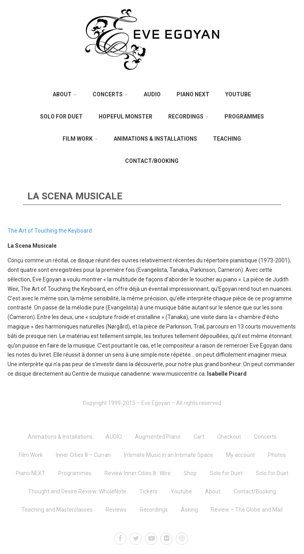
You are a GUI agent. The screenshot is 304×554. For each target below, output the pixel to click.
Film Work (80, 139)
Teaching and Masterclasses (57, 509)
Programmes (244, 116)
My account (240, 455)
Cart (199, 437)
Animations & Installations (155, 139)
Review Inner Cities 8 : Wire (137, 473)
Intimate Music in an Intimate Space (168, 455)
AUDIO (152, 94)
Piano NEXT (193, 94)
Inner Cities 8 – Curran (83, 455)
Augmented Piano (157, 437)
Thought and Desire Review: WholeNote (77, 491)
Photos (277, 455)
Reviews (116, 509)
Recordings (188, 116)
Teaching (227, 139)
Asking (189, 509)
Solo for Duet (61, 116)
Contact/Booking (152, 161)
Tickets (148, 491)
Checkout (229, 437)
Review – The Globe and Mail (247, 509)
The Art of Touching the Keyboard (50, 230)
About (65, 94)
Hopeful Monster (125, 116)
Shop (190, 473)
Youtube (238, 94)
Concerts (110, 94)
